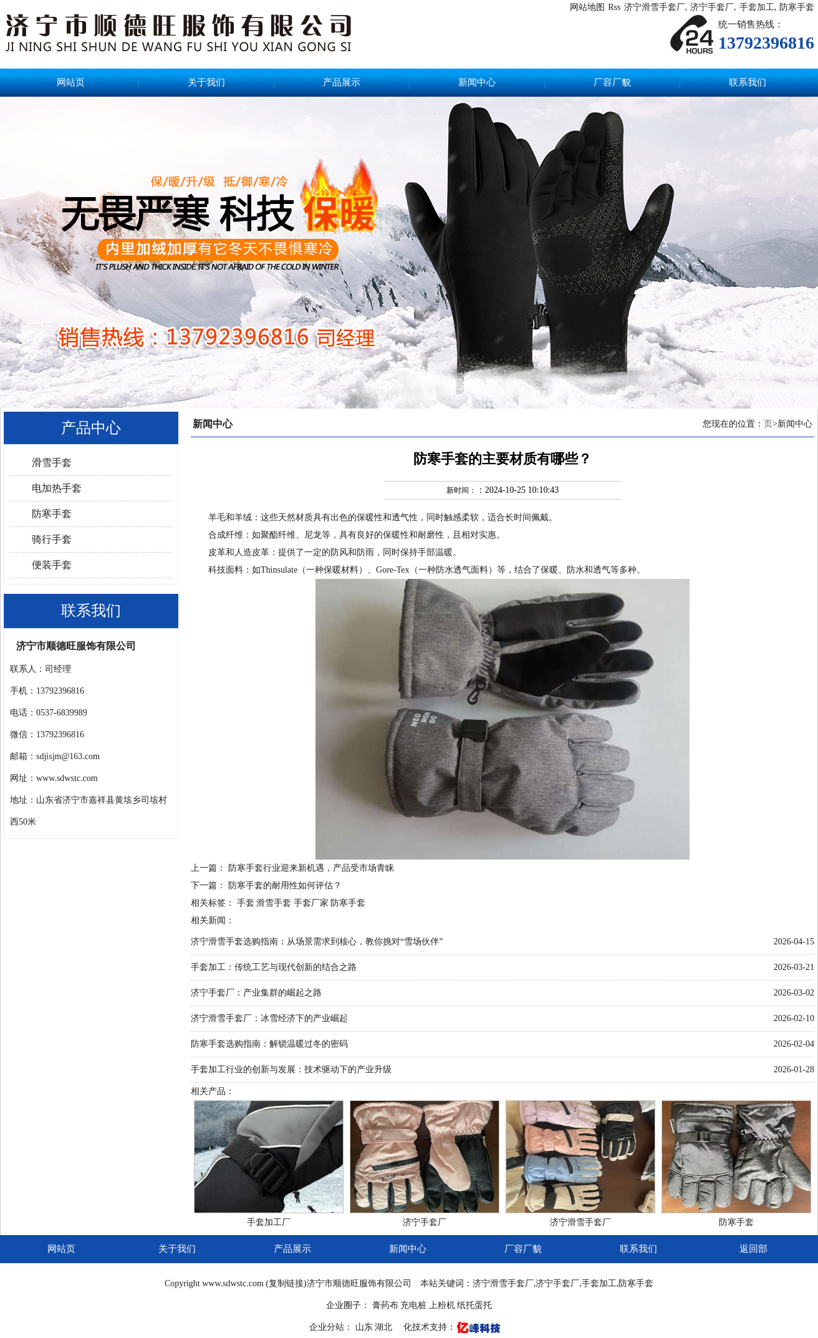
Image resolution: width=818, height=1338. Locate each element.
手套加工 (756, 7)
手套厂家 (311, 903)
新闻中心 (477, 82)
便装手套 (52, 565)
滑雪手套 (52, 462)
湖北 (385, 1327)
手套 (245, 903)
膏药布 (385, 1305)
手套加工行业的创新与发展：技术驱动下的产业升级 (291, 1069)
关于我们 (206, 82)
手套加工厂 (269, 1222)
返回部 (753, 1249)
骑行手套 (52, 539)
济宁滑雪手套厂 (654, 7)
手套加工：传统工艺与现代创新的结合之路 (274, 967)
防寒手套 (796, 7)
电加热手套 (57, 488)
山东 (365, 1327)
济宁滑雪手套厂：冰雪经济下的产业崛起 (269, 1018)
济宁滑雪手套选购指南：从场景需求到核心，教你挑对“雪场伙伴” (317, 941)
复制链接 (286, 1283)
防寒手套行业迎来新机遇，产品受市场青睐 (311, 868)
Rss (614, 7)
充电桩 (413, 1305)
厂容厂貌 (612, 82)
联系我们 (747, 82)
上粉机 (442, 1305)
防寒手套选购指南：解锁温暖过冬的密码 (269, 1044)
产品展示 (341, 82)
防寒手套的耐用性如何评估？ (285, 885)
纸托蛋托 (474, 1305)
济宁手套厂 (712, 7)
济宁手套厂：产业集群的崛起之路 (256, 992)
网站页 (71, 82)
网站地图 (587, 7)
